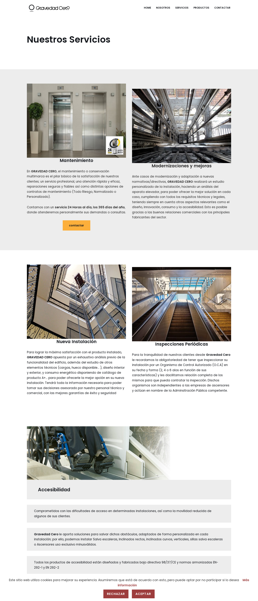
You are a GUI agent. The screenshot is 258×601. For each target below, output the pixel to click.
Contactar (222, 7)
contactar (76, 231)
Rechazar (116, 594)
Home (147, 7)
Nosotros (163, 7)
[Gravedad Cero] (49, 7)
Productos (201, 7)
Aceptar (143, 594)
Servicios (181, 7)
